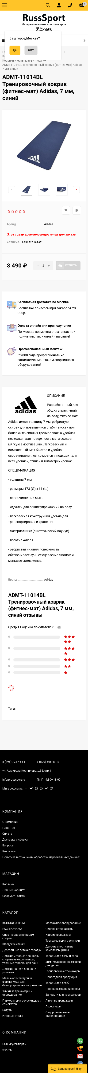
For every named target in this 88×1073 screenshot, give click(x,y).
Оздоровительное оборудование (57, 1014)
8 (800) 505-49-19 (48, 761)
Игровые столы (12, 1016)
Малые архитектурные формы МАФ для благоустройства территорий (22, 982)
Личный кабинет (13, 890)
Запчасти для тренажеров (63, 994)
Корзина (8, 884)
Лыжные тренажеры (59, 1000)
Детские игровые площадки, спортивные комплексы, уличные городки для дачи (21, 959)
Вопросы (8, 845)
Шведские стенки (13, 944)
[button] (67, 1068)
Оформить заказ (13, 896)
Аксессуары (53, 1006)
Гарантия (8, 827)
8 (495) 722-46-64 (13, 761)
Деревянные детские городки (22, 950)
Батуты (7, 1010)
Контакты (8, 851)
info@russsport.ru (13, 779)
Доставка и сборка (15, 839)
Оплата (7, 833)
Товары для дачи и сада (62, 956)
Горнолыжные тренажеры (63, 971)
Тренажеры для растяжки (63, 940)
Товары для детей (57, 983)
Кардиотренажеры (58, 934)
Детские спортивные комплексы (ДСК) (59, 948)
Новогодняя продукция (61, 977)
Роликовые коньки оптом (63, 988)
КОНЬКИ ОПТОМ (13, 923)
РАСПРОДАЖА (12, 929)
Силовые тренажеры (59, 929)
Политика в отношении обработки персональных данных (41, 857)
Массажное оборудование (63, 923)
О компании (10, 822)
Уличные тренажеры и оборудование (17, 993)
